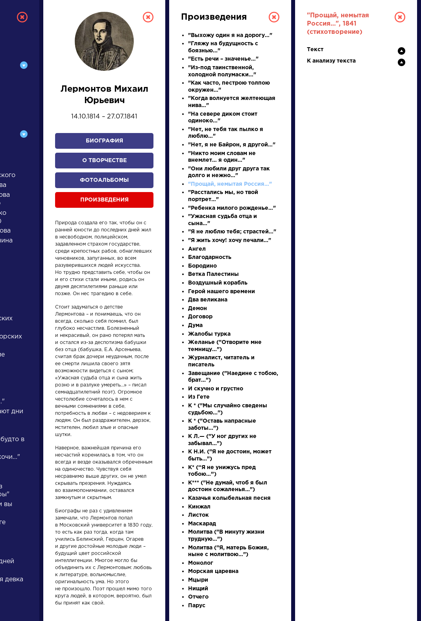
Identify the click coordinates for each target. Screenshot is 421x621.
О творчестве (104, 160)
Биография (104, 141)
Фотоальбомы (104, 180)
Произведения (104, 200)
